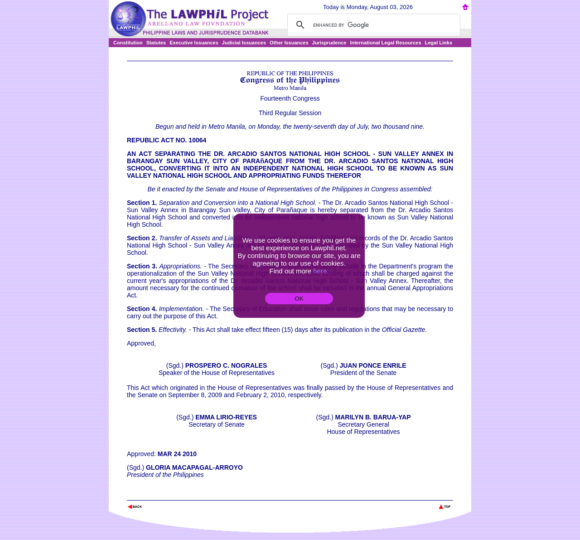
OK (299, 298)
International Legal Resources (385, 42)
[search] (372, 24)
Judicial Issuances (244, 42)
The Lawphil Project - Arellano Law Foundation (174, 494)
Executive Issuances (193, 42)
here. (321, 271)
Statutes (156, 42)
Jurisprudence (329, 42)
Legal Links (439, 42)
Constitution (128, 42)
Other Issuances (289, 42)
